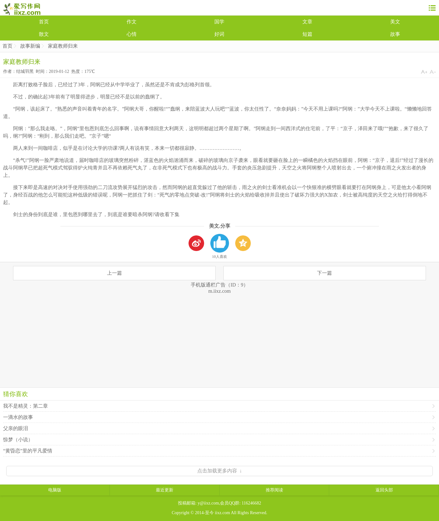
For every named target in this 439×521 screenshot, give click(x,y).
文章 (307, 21)
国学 (219, 21)
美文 (395, 21)
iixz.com (222, 512)
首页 (44, 21)
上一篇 (114, 273)
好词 (219, 34)
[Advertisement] (219, 337)
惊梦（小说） (18, 439)
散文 (44, 34)
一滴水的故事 (18, 417)
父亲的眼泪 (15, 428)
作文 (132, 21)
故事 (395, 34)
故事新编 (30, 46)
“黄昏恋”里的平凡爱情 (27, 450)
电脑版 (54, 490)
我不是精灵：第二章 (25, 406)
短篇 (307, 34)
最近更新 (164, 490)
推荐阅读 (274, 490)
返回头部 (384, 490)
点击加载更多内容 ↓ (219, 470)
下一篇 (324, 273)
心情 (132, 34)
